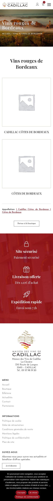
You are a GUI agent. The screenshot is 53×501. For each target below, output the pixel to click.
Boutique (6, 389)
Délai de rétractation (13, 425)
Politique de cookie (11, 421)
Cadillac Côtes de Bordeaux (26, 132)
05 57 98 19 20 (28, 370)
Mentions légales (10, 434)
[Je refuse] (49, 485)
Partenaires (8, 406)
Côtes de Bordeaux (27, 193)
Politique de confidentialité (16, 438)
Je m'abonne (11, 466)
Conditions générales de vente (17, 429)
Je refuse (33, 493)
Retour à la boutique (27, 223)
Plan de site (8, 442)
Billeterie (6, 393)
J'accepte (21, 493)
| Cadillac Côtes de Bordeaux (32, 209)
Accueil (6, 34)
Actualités (7, 397)
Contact (6, 402)
